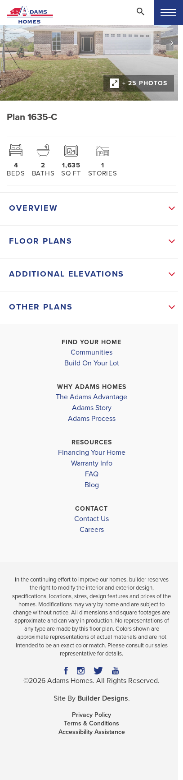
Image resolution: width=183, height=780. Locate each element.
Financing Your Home (91, 452)
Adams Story (92, 407)
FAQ (91, 474)
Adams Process (92, 418)
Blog (92, 484)
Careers (92, 529)
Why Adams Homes (91, 387)
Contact (91, 508)
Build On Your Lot (91, 363)
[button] (140, 17)
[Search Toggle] (140, 11)
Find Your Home (91, 342)
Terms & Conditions (91, 723)
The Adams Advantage (91, 397)
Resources (91, 442)
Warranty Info (91, 463)
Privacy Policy (91, 715)
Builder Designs (102, 698)
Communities (91, 352)
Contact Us (91, 518)
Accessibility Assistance (91, 732)
